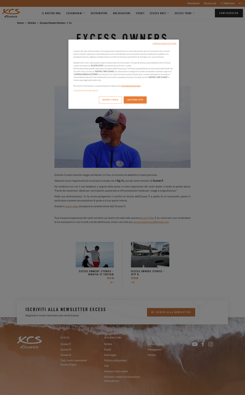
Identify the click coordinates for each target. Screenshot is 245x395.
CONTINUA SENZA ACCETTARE (164, 44)
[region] (123, 74)
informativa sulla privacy (131, 86)
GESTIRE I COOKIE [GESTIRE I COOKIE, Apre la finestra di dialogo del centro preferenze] (110, 100)
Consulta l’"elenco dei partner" (86, 91)
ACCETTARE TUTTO (135, 100)
